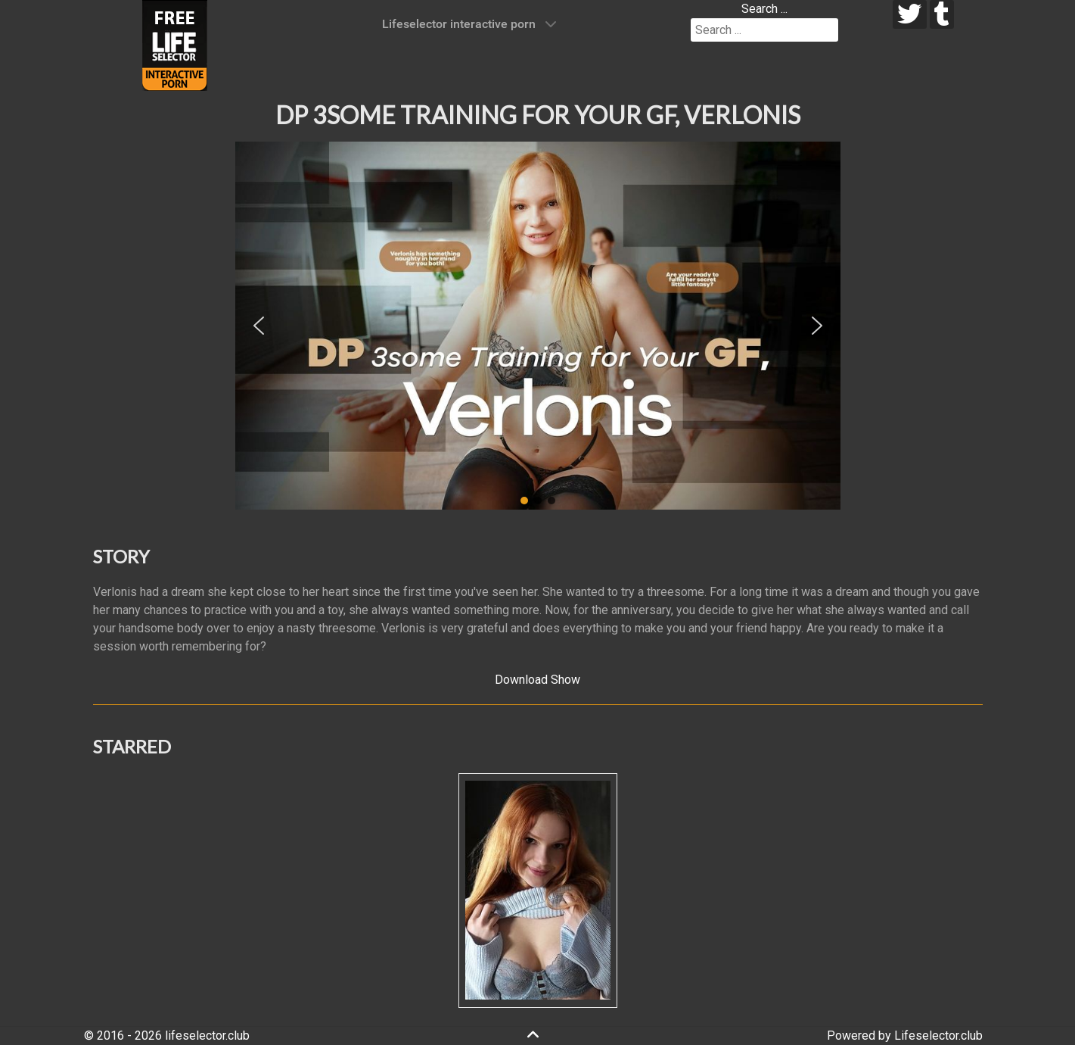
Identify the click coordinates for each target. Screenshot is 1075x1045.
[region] (538, 325)
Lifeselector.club (938, 1035)
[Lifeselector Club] (174, 44)
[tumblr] (942, 14)
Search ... (764, 9)
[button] (259, 326)
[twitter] (910, 14)
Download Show (537, 679)
